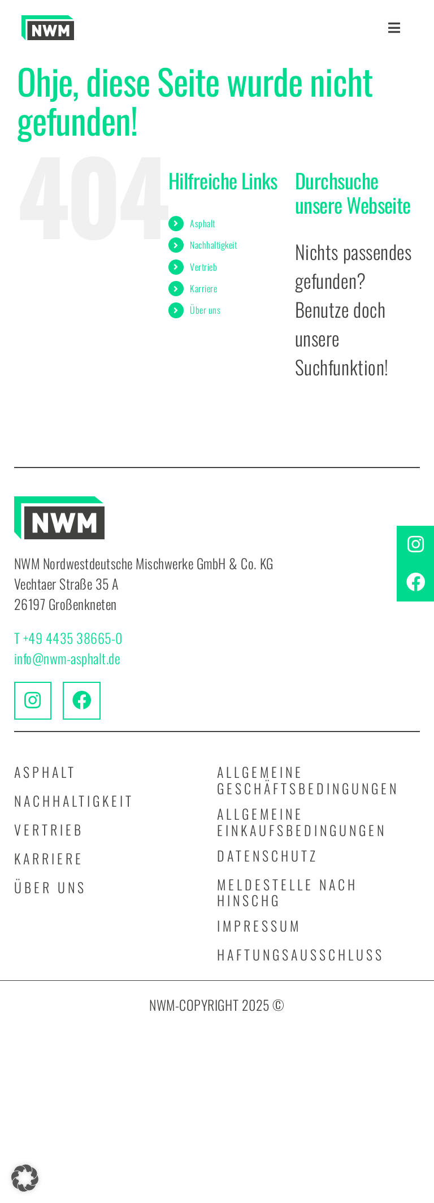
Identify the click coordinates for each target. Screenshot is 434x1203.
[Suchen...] (356, 410)
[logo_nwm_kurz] (47, 24)
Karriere (203, 288)
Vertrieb (203, 267)
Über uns (205, 310)
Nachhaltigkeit (213, 245)
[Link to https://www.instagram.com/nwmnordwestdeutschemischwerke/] (33, 701)
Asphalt (202, 223)
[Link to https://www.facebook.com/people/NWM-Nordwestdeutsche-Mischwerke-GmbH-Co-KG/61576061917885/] (82, 701)
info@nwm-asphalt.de (67, 658)
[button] (25, 1178)
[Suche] (309, 410)
